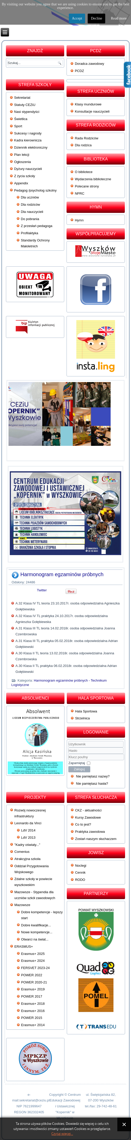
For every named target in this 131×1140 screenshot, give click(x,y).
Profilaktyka (29, 233)
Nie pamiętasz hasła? (92, 783)
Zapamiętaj (76, 763)
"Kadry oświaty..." (27, 845)
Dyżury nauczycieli (28, 169)
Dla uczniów (30, 197)
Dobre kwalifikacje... (36, 925)
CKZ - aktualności (88, 810)
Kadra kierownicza (28, 140)
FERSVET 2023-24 (35, 968)
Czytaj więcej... (62, 1134)
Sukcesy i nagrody (28, 133)
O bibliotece (84, 172)
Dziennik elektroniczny (30, 147)
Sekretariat (22, 97)
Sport (18, 126)
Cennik (80, 872)
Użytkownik (68, 747)
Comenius (22, 852)
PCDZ (79, 71)
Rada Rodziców (86, 138)
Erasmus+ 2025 (33, 954)
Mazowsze (22, 905)
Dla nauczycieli (32, 212)
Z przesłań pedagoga (36, 226)
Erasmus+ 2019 (33, 989)
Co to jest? (83, 824)
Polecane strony (87, 186)
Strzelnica (82, 718)
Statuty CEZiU (24, 105)
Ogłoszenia (22, 162)
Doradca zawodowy (89, 64)
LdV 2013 (28, 837)
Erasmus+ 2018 (33, 1004)
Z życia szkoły (24, 176)
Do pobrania (30, 219)
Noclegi (80, 865)
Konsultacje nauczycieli (92, 111)
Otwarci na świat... (34, 939)
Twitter (42, 590)
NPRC (79, 193)
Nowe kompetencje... (36, 932)
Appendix (21, 183)
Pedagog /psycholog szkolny (35, 190)
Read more (119, 18)
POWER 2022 (31, 975)
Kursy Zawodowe (88, 817)
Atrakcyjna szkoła (27, 859)
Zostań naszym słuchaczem (95, 839)
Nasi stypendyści (26, 112)
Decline (96, 18)
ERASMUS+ (23, 946)
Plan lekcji (21, 155)
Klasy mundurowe (88, 104)
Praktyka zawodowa (90, 832)
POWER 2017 (31, 996)
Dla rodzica (83, 145)
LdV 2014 (28, 830)
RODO (80, 880)
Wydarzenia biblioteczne (93, 179)
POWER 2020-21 (34, 982)
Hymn (79, 220)
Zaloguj (79, 769)
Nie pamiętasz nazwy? (93, 776)
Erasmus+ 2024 (33, 961)
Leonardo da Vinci (28, 823)
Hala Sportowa (86, 711)
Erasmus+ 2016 (33, 1011)
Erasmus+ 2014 (33, 1025)
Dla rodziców (30, 204)
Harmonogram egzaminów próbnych (61, 574)
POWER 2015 (31, 1018)
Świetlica (20, 119)
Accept (77, 18)
